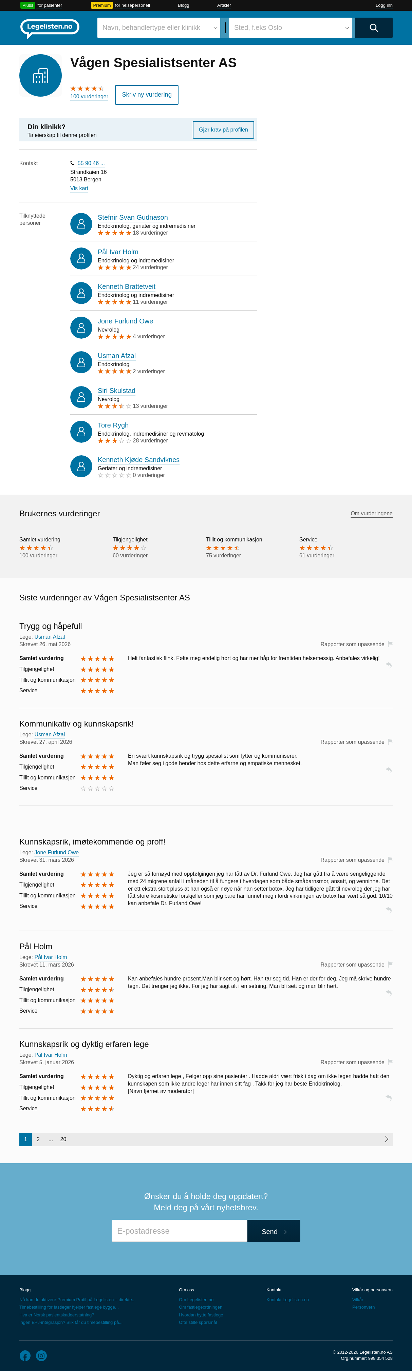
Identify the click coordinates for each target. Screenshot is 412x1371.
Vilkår (357, 1297)
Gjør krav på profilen (223, 127)
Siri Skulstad (116, 388)
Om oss (186, 1287)
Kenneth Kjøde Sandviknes (139, 457)
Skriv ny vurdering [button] (143, 93)
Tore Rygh (113, 422)
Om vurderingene (372, 511)
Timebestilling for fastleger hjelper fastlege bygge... (69, 1305)
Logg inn (384, 5)
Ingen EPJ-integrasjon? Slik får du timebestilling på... (71, 1320)
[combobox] (158, 28)
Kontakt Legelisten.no (287, 1297)
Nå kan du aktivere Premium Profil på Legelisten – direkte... (77, 1297)
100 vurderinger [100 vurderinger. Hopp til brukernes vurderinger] (89, 96)
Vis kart (79, 186)
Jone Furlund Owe (125, 318)
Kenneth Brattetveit (126, 284)
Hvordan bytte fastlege (201, 1312)
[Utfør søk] (374, 28)
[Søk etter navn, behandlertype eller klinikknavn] (158, 28)
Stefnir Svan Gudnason (133, 215)
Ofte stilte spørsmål (198, 1320)
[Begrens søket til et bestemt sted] (290, 28)
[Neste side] (386, 1137)
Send (270, 1229)
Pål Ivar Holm (118, 249)
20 (63, 1137)
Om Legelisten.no (196, 1297)
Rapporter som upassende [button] (352, 642)
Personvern (363, 1305)
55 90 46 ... (91, 161)
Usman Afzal (117, 353)
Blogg (183, 5)
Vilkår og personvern (372, 1287)
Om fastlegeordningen (200, 1305)
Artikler (224, 5)
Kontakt (273, 1287)
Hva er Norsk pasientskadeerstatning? (56, 1312)
